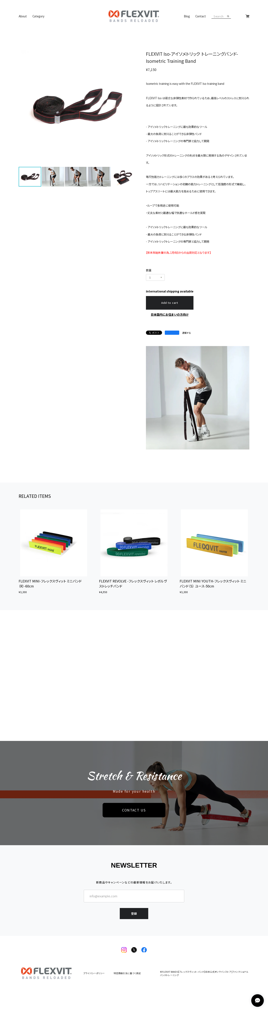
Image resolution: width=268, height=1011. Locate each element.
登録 (134, 914)
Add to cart (169, 303)
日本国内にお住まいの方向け (169, 314)
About (23, 16)
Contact (200, 16)
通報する (186, 333)
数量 (148, 270)
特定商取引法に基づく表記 (127, 973)
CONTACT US (134, 810)
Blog (187, 16)
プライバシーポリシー (94, 973)
